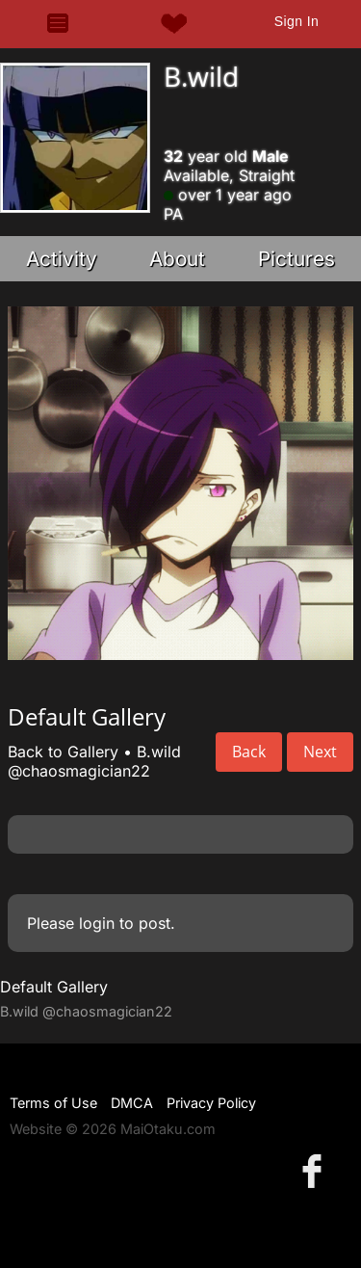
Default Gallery (54, 986)
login (97, 923)
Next (320, 751)
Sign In (296, 21)
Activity (61, 259)
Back (249, 751)
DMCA (132, 1103)
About (177, 259)
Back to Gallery (63, 751)
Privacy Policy (211, 1103)
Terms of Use (53, 1103)
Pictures (296, 259)
